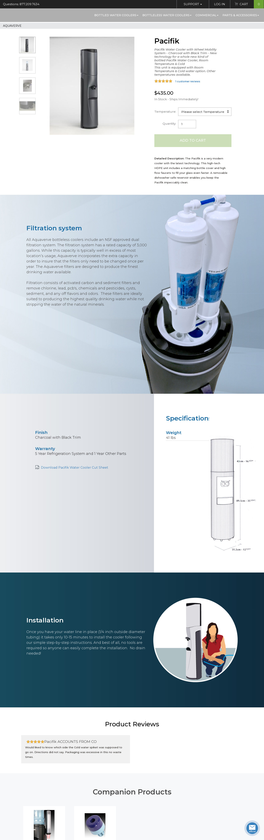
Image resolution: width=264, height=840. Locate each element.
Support (193, 4)
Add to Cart (193, 140)
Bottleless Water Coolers (167, 15)
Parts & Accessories (240, 15)
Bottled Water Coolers (116, 15)
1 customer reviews (187, 81)
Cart (252, 4)
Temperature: (165, 111)
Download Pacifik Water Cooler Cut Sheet (74, 467)
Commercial (207, 15)
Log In (219, 4)
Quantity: (169, 123)
